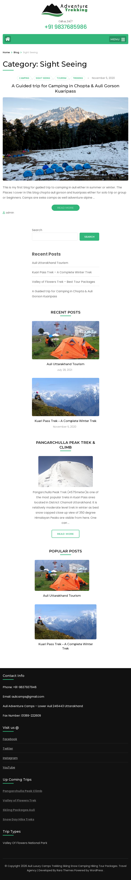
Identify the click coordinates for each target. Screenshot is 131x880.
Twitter (8, 748)
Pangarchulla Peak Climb (22, 791)
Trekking (78, 78)
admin (10, 212)
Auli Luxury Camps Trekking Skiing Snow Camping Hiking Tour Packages (72, 866)
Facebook (10, 739)
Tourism (61, 78)
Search (37, 230)
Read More (65, 207)
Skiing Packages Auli (19, 810)
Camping (24, 78)
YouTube (9, 767)
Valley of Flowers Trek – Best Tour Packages (63, 282)
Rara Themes (65, 870)
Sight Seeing (43, 78)
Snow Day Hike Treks (18, 819)
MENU (117, 40)
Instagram (10, 758)
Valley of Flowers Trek (19, 800)
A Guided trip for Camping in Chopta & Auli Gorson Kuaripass (65, 88)
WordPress (96, 870)
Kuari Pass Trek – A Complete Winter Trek (62, 272)
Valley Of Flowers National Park (25, 843)
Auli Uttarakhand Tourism (50, 263)
